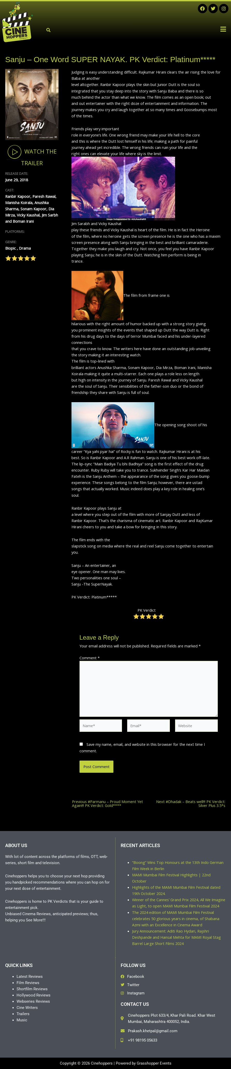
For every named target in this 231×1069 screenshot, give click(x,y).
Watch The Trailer (32, 155)
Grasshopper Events (154, 1063)
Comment (90, 657)
